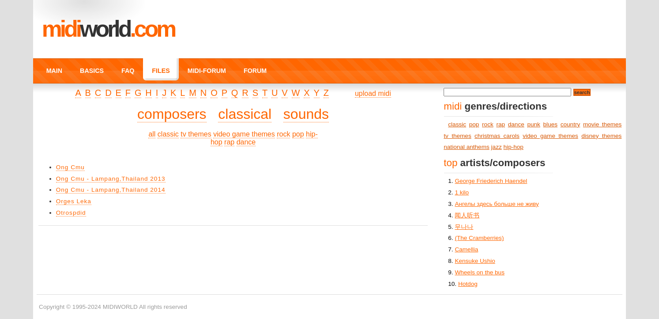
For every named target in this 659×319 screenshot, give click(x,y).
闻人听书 (467, 215)
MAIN (54, 70)
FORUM (255, 70)
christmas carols (497, 136)
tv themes (196, 134)
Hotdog (468, 284)
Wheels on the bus (480, 272)
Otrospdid (71, 212)
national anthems (467, 147)
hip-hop (513, 147)
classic (168, 134)
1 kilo (462, 192)
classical (244, 114)
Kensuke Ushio (475, 261)
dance (246, 142)
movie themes (602, 124)
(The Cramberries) (479, 238)
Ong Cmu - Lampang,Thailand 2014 (111, 189)
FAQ (127, 70)
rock (283, 134)
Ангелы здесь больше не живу (496, 204)
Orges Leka (73, 201)
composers (172, 114)
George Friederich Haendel (491, 181)
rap (229, 142)
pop (298, 134)
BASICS (92, 70)
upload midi (373, 93)
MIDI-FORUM (207, 70)
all (151, 134)
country (570, 124)
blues (550, 124)
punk (533, 124)
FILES (160, 70)
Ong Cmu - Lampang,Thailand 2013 (111, 178)
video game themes (244, 134)
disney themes (601, 136)
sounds (306, 114)
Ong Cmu (70, 167)
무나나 (464, 227)
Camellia (466, 249)
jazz (496, 147)
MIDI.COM (108, 29)
